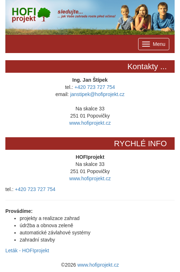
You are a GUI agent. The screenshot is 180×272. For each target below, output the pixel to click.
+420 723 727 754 (94, 87)
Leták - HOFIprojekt (27, 250)
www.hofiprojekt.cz (90, 123)
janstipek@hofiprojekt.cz (97, 94)
